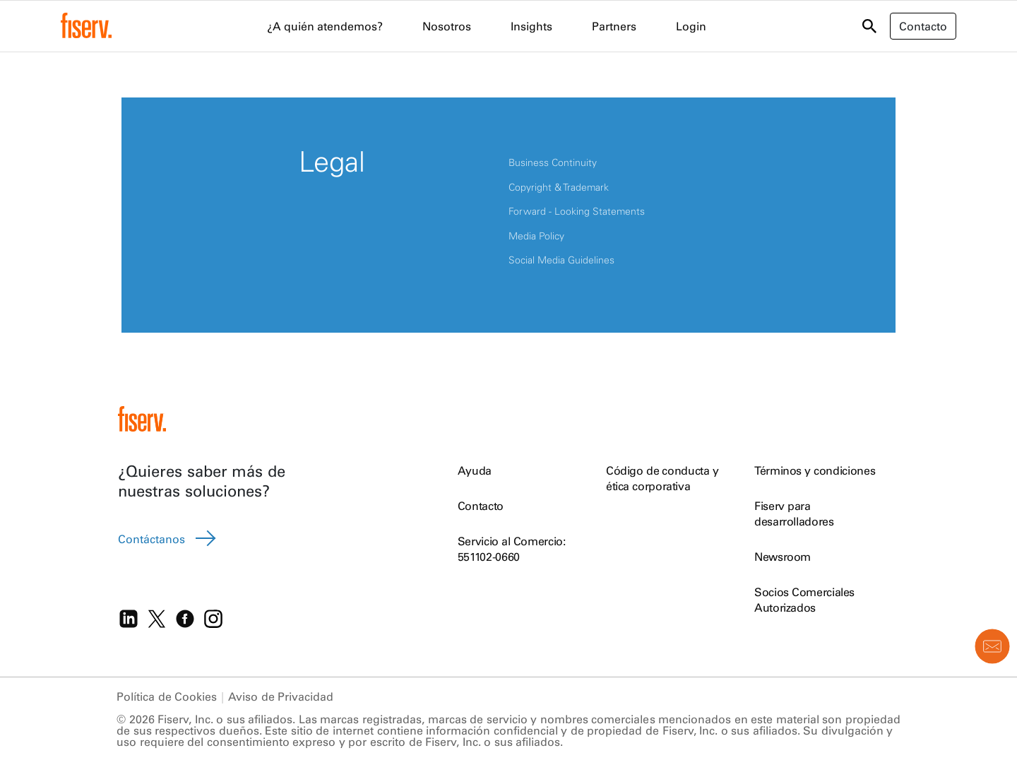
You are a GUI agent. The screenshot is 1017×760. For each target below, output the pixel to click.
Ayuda (475, 470)
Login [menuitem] (691, 26)
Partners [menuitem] (614, 26)
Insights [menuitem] (531, 26)
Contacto (481, 506)
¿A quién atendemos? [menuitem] (325, 26)
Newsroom (782, 557)
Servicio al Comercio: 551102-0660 (512, 549)
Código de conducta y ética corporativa (662, 478)
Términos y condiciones (814, 470)
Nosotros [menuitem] (446, 26)
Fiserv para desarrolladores (794, 513)
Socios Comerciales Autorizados (804, 599)
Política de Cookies (167, 696)
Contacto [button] (923, 26)
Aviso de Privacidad (280, 696)
